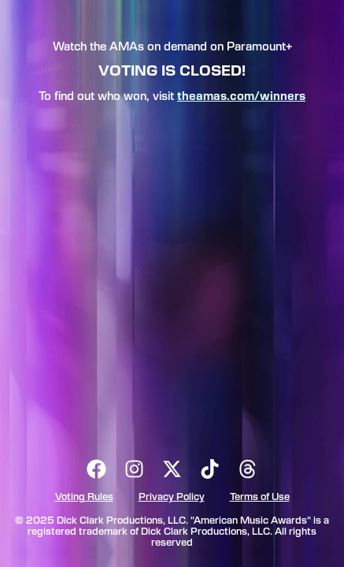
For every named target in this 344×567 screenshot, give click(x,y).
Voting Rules (84, 497)
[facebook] (97, 469)
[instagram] (134, 469)
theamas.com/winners (241, 96)
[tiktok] (210, 469)
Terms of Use (260, 497)
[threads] (248, 469)
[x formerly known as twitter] (172, 469)
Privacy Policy (172, 497)
